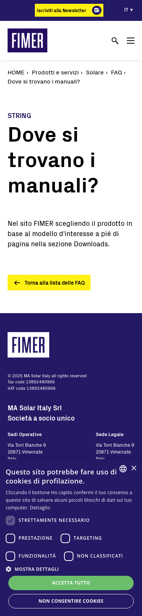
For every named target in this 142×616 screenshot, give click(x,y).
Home (16, 72)
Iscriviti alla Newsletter (61, 10)
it (126, 9)
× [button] (133, 468)
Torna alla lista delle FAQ (55, 282)
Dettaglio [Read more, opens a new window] (40, 507)
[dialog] (71, 537)
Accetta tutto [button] (71, 583)
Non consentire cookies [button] (71, 601)
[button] (71, 569)
